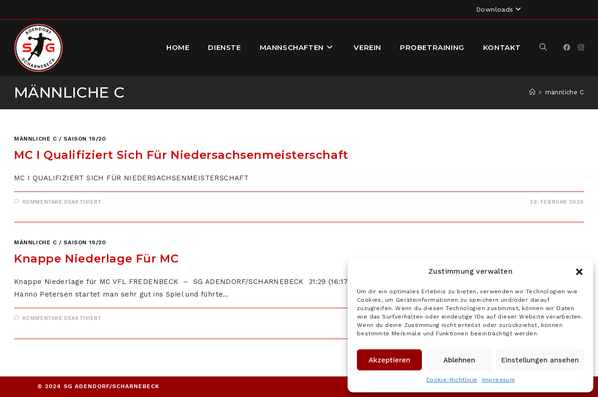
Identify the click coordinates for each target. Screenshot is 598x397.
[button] (579, 271)
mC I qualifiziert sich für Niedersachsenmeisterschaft (181, 155)
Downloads (499, 9)
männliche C (564, 92)
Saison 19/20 (85, 138)
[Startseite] (532, 92)
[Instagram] (581, 47)
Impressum (498, 379)
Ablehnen (459, 360)
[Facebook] (567, 47)
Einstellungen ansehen (540, 360)
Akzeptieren (389, 360)
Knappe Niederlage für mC (96, 258)
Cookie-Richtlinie (451, 379)
